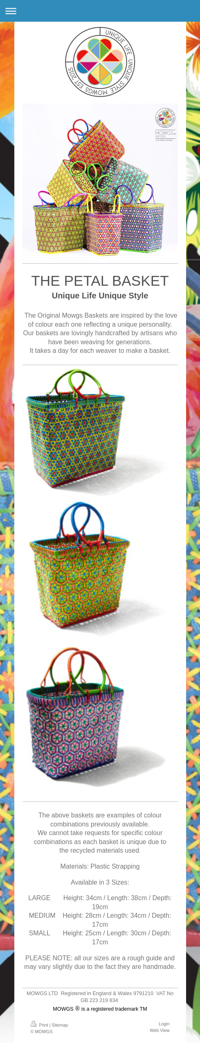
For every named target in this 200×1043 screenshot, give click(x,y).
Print (40, 1025)
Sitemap (60, 1025)
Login (164, 1023)
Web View (159, 1030)
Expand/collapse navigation (100, 11)
